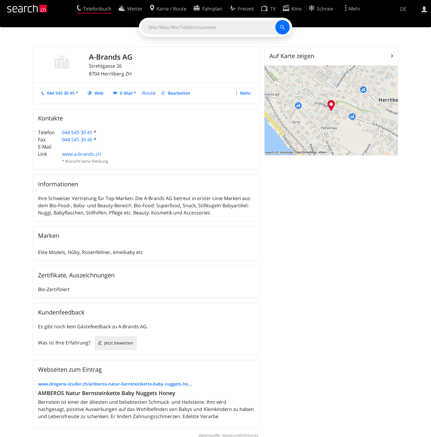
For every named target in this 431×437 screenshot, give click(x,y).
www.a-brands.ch (81, 154)
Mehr (245, 93)
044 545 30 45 (77, 132)
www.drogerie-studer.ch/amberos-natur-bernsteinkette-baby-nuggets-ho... (115, 384)
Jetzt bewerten (118, 343)
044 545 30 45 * (62, 93)
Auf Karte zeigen (291, 56)
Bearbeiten (179, 93)
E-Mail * (128, 93)
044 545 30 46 (77, 139)
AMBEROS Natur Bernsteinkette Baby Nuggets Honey (106, 393)
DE (403, 9)
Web (99, 93)
